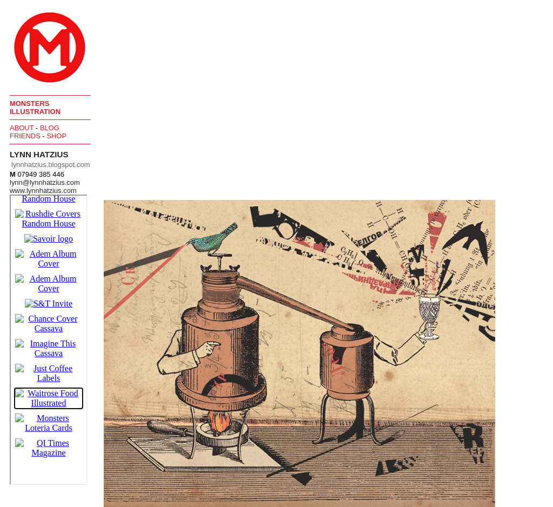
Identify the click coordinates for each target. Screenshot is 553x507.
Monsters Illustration (35, 107)
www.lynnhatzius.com (43, 190)
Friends (25, 136)
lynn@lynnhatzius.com (45, 182)
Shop (56, 136)
